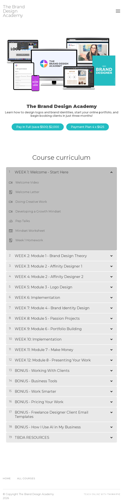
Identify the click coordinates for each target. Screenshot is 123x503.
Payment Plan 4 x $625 (87, 127)
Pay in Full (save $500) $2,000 (37, 127)
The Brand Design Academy (14, 11)
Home (7, 478)
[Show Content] (111, 171)
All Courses (26, 478)
